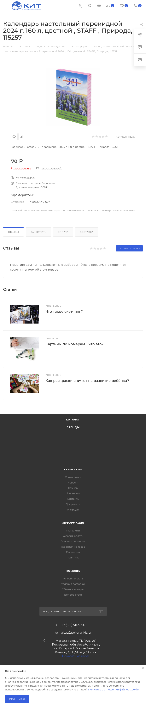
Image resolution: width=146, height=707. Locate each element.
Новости (73, 482)
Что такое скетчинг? (64, 311)
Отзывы (13, 232)
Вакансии (73, 493)
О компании (73, 477)
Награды (73, 509)
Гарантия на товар (73, 546)
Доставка (86, 232)
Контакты (73, 498)
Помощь (73, 570)
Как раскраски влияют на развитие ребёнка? (87, 381)
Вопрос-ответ (73, 594)
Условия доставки (73, 541)
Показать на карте (76, 656)
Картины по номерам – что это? (74, 344)
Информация (73, 522)
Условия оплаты (73, 535)
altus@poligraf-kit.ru (76, 632)
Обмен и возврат (73, 589)
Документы (73, 504)
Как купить (38, 232)
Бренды (73, 427)
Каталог (73, 419)
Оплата (63, 232)
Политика (73, 557)
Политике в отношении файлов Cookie (113, 689)
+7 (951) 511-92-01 (73, 625)
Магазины (73, 530)
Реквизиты (73, 552)
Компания (73, 469)
